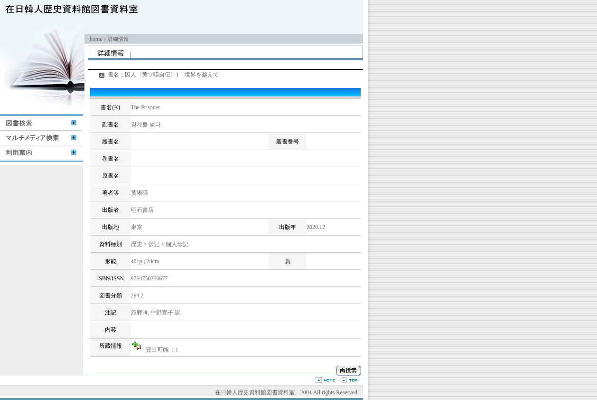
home (96, 39)
